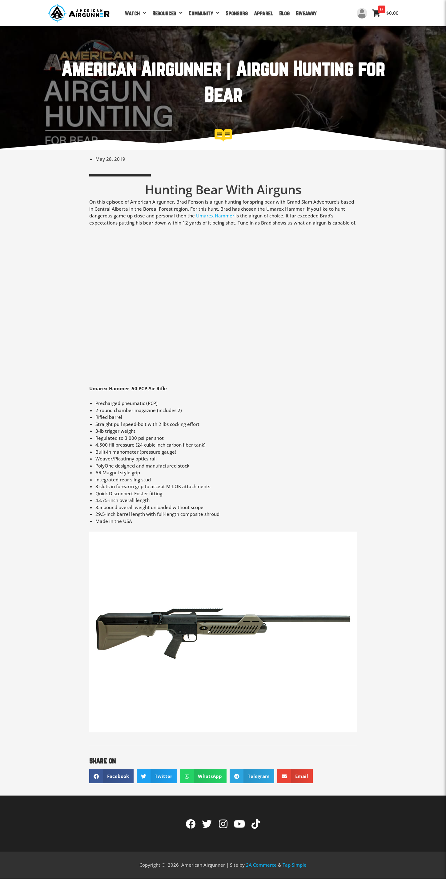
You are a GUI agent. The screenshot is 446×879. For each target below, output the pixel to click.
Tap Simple (295, 865)
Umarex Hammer (215, 216)
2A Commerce (261, 865)
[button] (111, 776)
